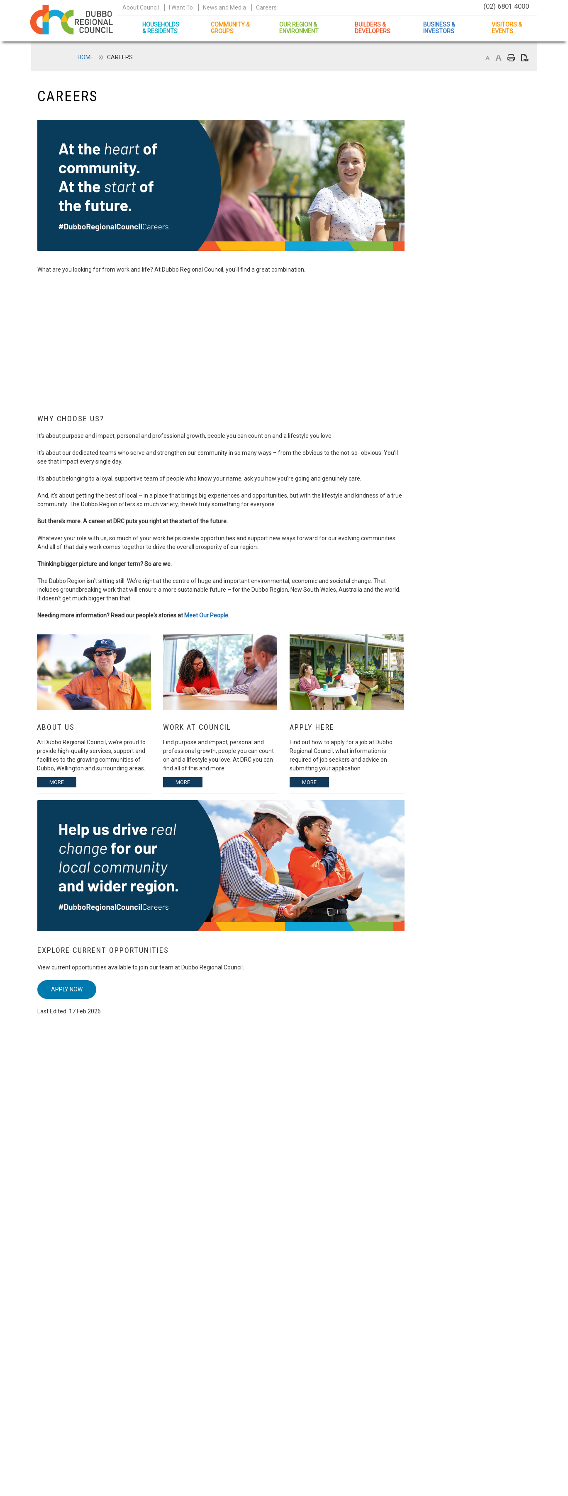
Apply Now (67, 989)
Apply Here (312, 727)
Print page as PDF (525, 58)
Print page (511, 58)
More (56, 782)
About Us (56, 727)
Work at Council (197, 727)
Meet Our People (206, 615)
